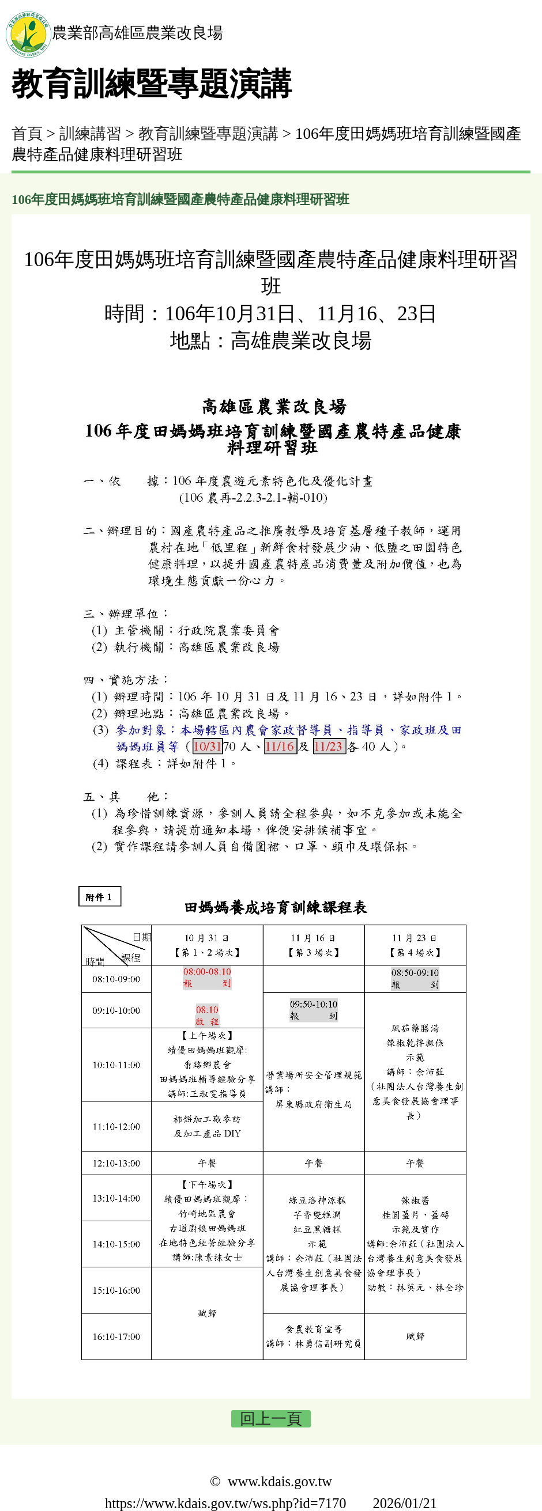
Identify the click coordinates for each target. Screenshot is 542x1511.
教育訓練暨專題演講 (208, 133)
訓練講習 (90, 133)
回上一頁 (271, 1418)
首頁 (27, 133)
